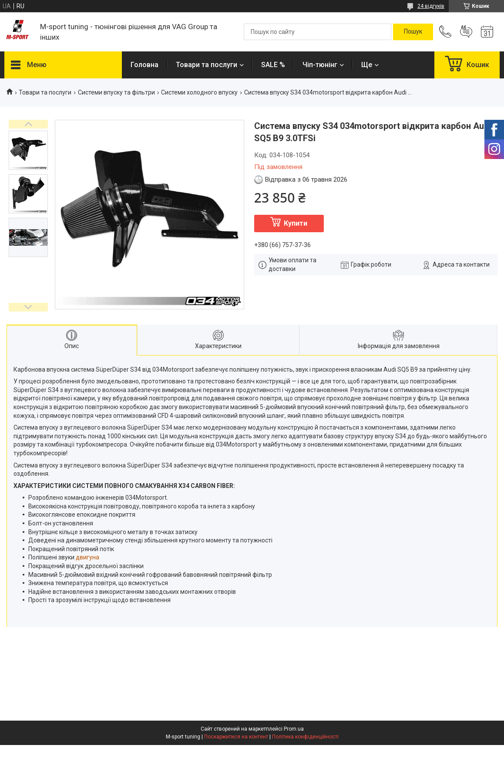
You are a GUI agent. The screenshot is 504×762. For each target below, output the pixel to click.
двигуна (87, 557)
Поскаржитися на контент (236, 737)
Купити (295, 223)
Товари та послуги (206, 65)
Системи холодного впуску (199, 92)
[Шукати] (413, 32)
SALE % (273, 65)
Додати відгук (466, 32)
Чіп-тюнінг (319, 65)
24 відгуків (430, 6)
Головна (144, 65)
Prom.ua (294, 729)
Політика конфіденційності (305, 737)
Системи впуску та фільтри (116, 92)
